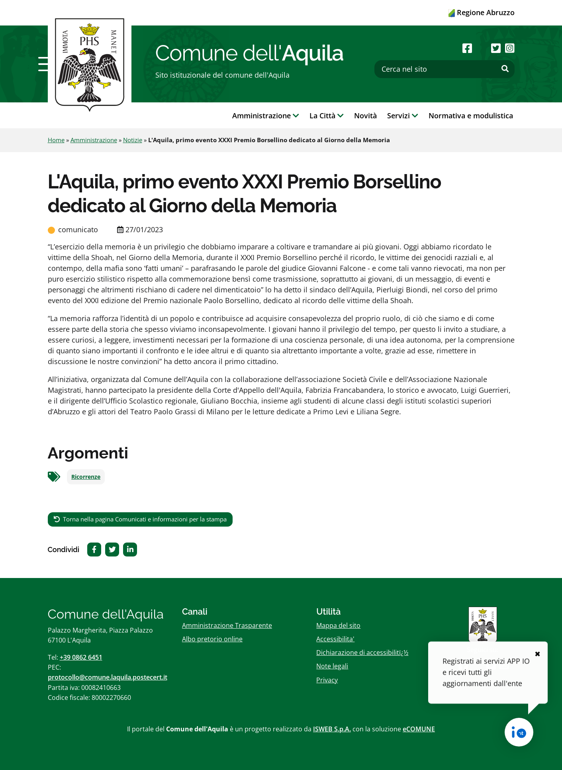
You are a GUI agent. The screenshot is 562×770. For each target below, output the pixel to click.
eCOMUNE (419, 729)
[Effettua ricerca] (505, 69)
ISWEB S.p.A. (332, 729)
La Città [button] (326, 115)
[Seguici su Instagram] (510, 48)
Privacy (327, 680)
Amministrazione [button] (265, 115)
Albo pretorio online (212, 639)
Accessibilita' (335, 639)
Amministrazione (93, 140)
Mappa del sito (338, 625)
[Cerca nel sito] (444, 69)
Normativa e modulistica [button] (471, 115)
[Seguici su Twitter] (496, 48)
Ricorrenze (85, 476)
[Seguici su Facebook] (467, 48)
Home (56, 140)
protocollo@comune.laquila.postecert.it (107, 677)
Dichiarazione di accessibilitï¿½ (362, 652)
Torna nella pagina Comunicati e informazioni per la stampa (145, 519)
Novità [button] (365, 115)
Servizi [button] (402, 115)
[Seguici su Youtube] (481, 48)
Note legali (332, 666)
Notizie (132, 140)
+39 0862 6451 (81, 657)
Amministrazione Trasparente (227, 625)
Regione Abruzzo (481, 12)
